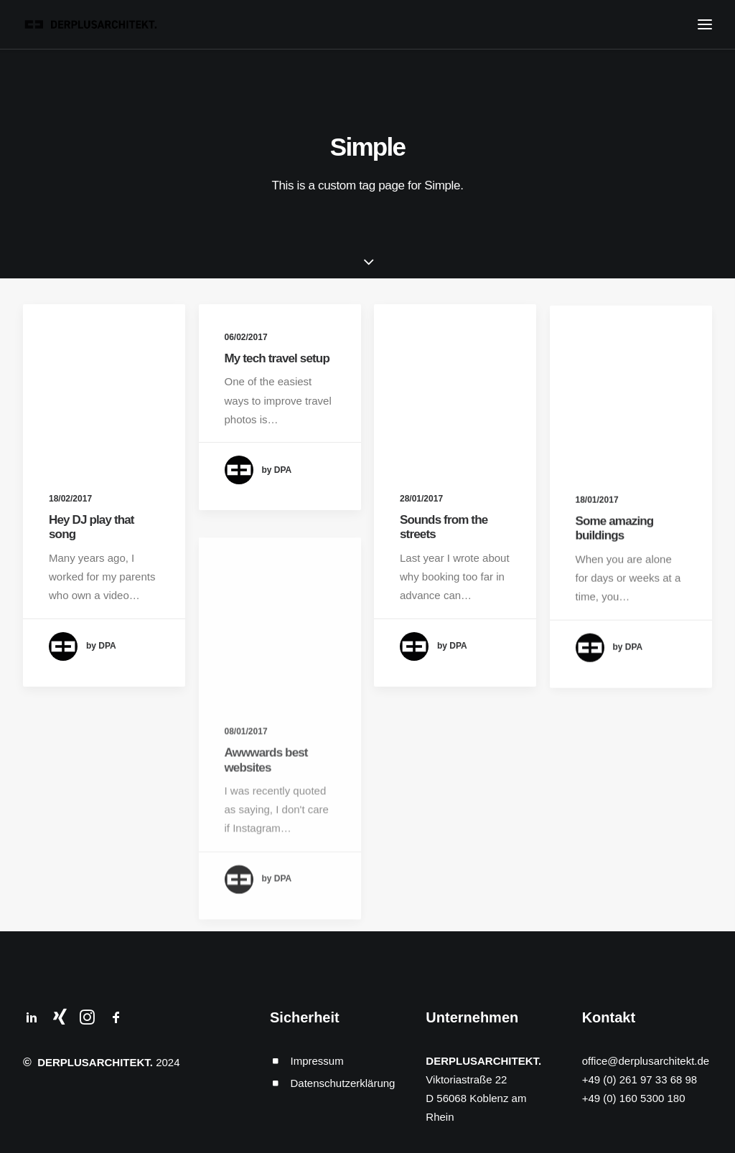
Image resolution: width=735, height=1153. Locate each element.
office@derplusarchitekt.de (646, 1061)
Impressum (317, 1061)
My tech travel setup (277, 358)
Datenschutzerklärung (343, 1083)
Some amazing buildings (615, 557)
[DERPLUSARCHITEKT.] (93, 24)
